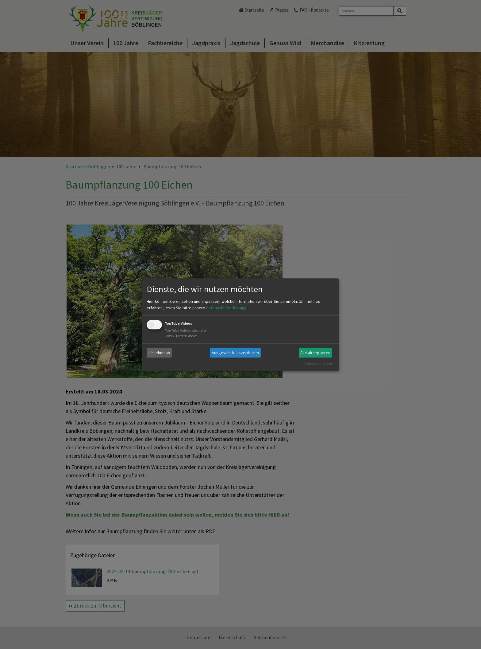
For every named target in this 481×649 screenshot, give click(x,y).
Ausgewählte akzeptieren (235, 352)
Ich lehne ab (159, 352)
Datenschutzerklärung (226, 308)
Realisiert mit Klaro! (318, 364)
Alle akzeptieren (315, 352)
